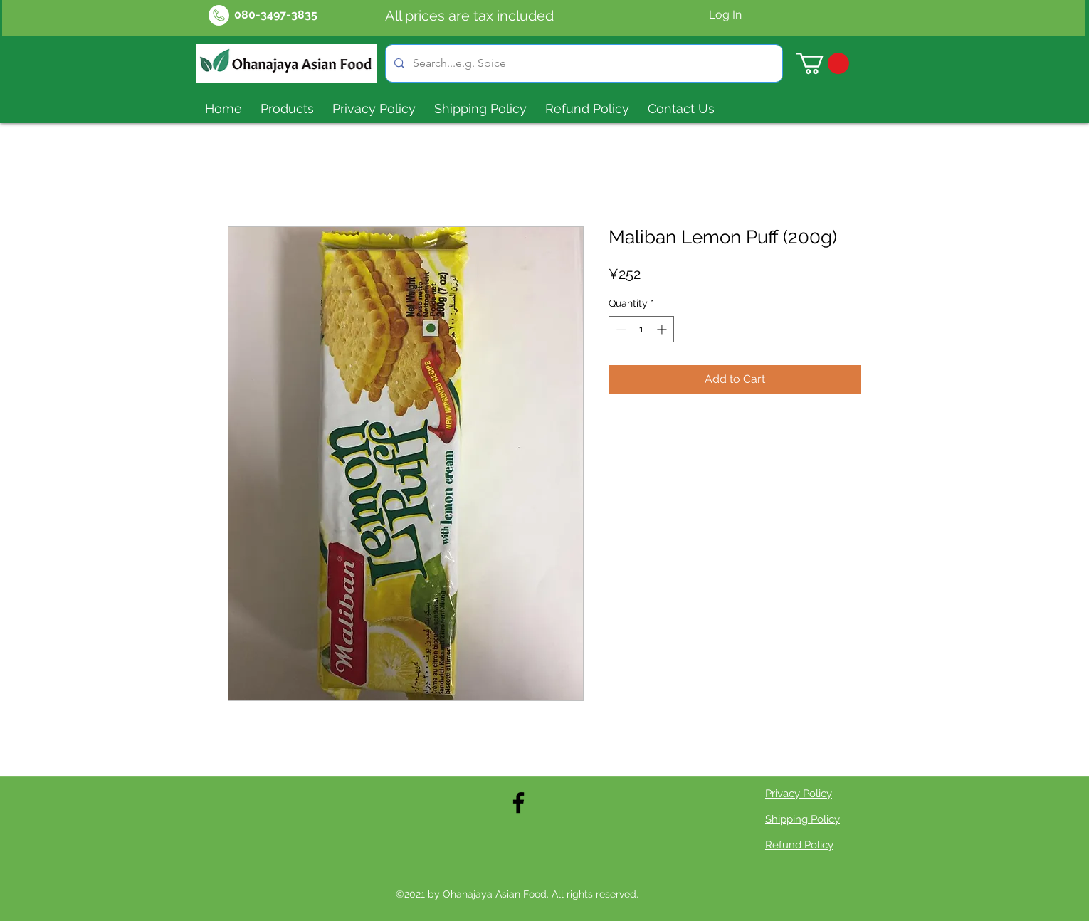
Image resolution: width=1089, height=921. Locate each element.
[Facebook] (518, 802)
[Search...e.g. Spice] (582, 63)
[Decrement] (619, 329)
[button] (822, 63)
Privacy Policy (798, 793)
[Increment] (663, 329)
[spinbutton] (641, 329)
